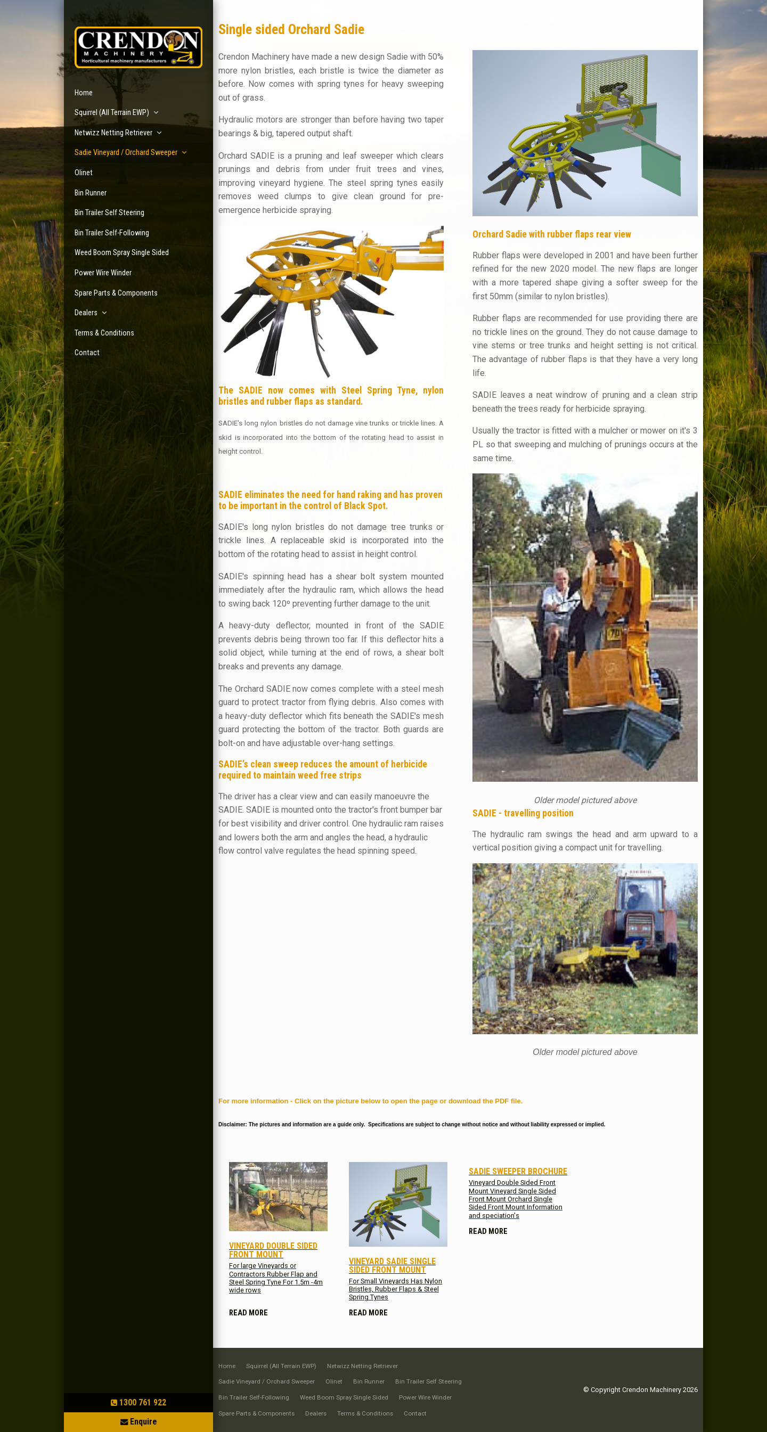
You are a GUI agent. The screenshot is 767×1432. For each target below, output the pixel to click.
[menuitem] (227, 1366)
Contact (87, 352)
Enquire (143, 1422)
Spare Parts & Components (116, 293)
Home (84, 92)
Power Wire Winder (103, 272)
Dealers (86, 312)
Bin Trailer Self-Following (112, 233)
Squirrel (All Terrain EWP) (112, 112)
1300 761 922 (142, 1402)
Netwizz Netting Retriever (113, 132)
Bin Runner (91, 193)
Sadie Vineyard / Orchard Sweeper (126, 152)
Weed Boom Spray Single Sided (122, 252)
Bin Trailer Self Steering (109, 212)
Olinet (84, 172)
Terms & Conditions (104, 333)
